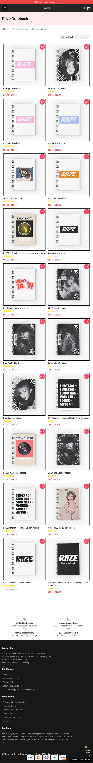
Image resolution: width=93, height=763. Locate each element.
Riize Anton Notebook (57, 88)
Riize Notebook (39, 29)
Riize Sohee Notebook (57, 308)
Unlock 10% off (88, 751)
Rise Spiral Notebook (12, 88)
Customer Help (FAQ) (12, 717)
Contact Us (7, 713)
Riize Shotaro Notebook (57, 363)
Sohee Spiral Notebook (12, 198)
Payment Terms (9, 706)
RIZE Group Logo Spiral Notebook (17, 583)
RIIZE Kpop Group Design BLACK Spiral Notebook (68, 418)
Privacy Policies (9, 682)
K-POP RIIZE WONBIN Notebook (61, 528)
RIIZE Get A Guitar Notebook (15, 473)
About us (7, 674)
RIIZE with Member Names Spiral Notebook (21, 528)
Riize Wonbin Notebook (13, 363)
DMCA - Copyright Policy (13, 686)
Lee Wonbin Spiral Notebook (59, 473)
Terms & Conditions (11, 678)
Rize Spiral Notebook (12, 143)
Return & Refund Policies (13, 710)
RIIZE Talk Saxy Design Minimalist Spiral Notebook (24, 253)
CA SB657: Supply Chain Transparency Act (20, 690)
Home (6, 29)
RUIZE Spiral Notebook (57, 198)
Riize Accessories (20, 29)
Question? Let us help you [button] (80, 760)
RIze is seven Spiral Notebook (15, 308)
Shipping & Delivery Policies (14, 702)
